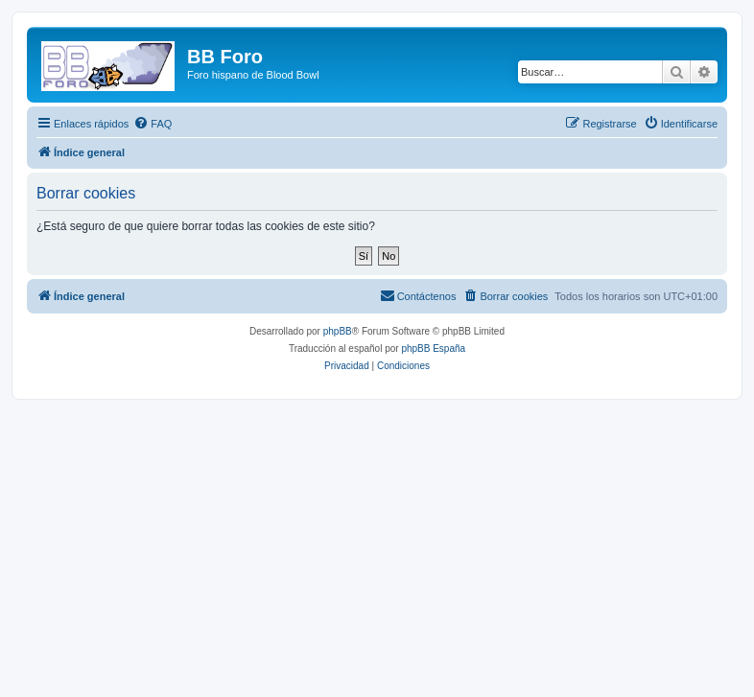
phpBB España (433, 348)
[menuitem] (152, 123)
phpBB (337, 331)
